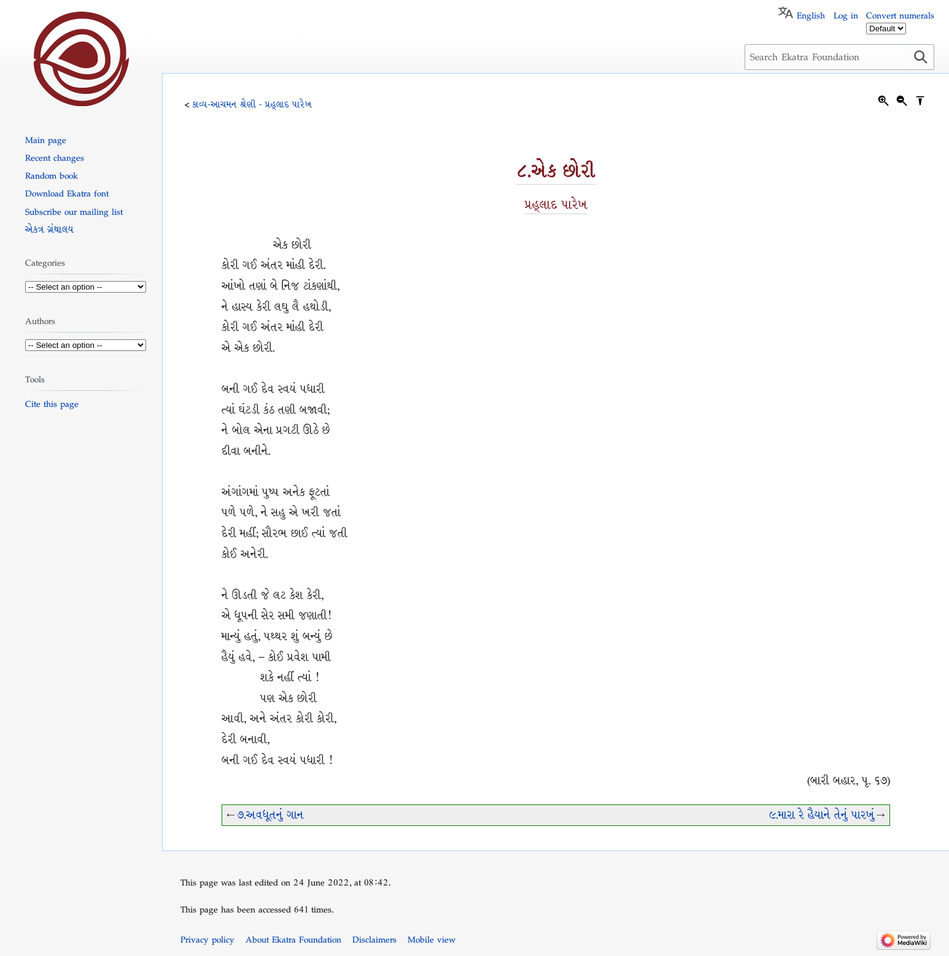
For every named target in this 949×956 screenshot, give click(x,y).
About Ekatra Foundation (293, 939)
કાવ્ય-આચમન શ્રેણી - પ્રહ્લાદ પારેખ (252, 104)
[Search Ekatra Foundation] (839, 57)
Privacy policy (207, 939)
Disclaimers (374, 939)
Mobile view (431, 939)
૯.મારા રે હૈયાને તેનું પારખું (822, 815)
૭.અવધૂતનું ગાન (270, 815)
